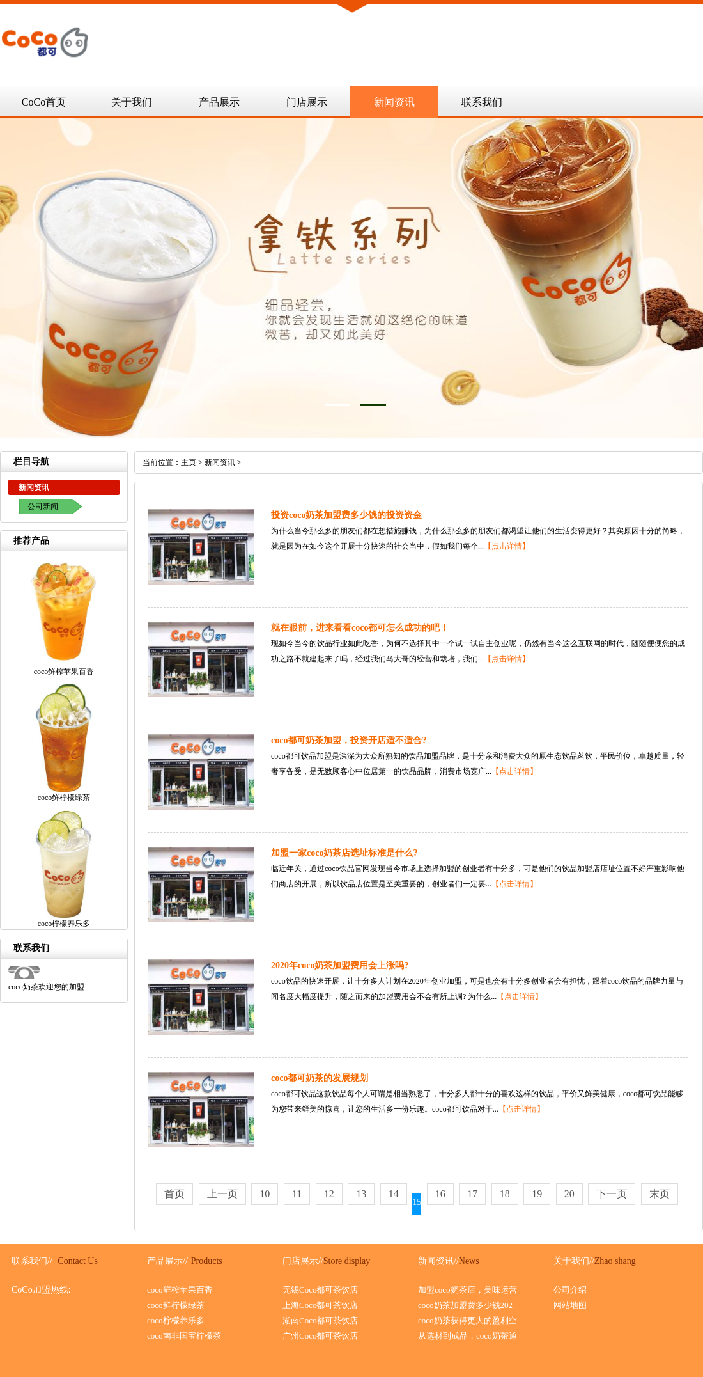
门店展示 (306, 102)
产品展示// (167, 1261)
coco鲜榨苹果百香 (180, 1289)
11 (297, 1193)
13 (361, 1193)
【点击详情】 (507, 546)
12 (329, 1193)
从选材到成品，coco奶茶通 (467, 1336)
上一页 (222, 1193)
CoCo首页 (44, 102)
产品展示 (219, 102)
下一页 (611, 1193)
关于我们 (131, 102)
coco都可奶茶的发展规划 (319, 1078)
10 (264, 1193)
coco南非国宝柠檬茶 (184, 1336)
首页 (174, 1193)
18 (505, 1193)
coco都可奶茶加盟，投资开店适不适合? (348, 740)
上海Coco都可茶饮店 (320, 1305)
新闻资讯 (394, 102)
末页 (659, 1193)
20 (569, 1193)
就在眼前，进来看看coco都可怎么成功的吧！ (360, 628)
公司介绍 (570, 1289)
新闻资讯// (438, 1261)
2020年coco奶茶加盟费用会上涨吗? (339, 965)
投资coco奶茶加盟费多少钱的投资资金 (346, 515)
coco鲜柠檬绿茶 (176, 1305)
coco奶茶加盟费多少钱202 (465, 1305)
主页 (188, 462)
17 (472, 1193)
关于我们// (573, 1261)
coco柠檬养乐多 (176, 1320)
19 (537, 1193)
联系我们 (481, 102)
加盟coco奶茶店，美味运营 (467, 1289)
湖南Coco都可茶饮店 (320, 1320)
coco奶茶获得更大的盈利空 (467, 1320)
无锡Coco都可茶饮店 (320, 1289)
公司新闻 (42, 506)
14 (394, 1193)
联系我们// (32, 1261)
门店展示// (302, 1261)
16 (440, 1193)
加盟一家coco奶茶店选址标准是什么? (344, 853)
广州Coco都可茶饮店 (320, 1336)
